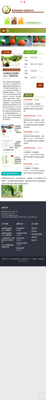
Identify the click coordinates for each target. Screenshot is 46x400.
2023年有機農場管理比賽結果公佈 (17, 156)
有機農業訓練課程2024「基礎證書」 (11, 70)
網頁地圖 (34, 233)
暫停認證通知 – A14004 (20, 235)
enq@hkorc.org (13, 211)
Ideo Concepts (23, 257)
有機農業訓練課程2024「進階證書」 (6, 230)
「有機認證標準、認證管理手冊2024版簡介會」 (7, 236)
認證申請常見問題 (37, 230)
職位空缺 (34, 236)
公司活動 (6, 66)
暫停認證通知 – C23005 (20, 225)
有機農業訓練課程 (14, 66)
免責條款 (34, 227)
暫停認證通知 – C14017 (20, 245)
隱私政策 (34, 224)
